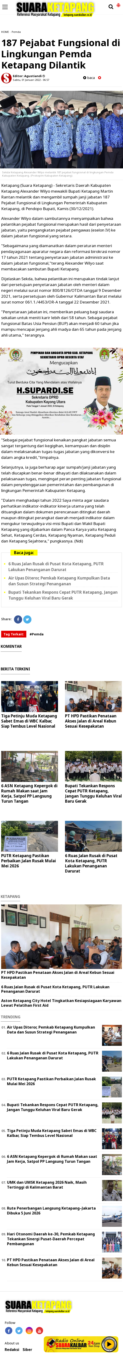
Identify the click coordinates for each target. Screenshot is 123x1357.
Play (109, 1344)
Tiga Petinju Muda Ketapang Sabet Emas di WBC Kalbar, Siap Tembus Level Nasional (29, 721)
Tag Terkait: (13, 634)
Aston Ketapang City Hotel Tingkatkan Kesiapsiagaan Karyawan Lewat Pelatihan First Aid (61, 1003)
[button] (118, 3)
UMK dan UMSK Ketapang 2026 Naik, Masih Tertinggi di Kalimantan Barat (47, 1185)
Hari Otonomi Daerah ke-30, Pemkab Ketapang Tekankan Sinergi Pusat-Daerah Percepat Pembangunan (51, 1238)
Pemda (16, 32)
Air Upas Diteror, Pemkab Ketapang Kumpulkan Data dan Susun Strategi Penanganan (51, 1030)
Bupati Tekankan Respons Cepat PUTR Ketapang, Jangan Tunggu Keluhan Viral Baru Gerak (93, 793)
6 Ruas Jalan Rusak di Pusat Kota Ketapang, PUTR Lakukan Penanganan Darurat (91, 863)
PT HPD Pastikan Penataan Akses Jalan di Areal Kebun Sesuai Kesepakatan (90, 721)
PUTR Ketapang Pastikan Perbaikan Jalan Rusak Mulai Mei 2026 (28, 861)
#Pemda (37, 634)
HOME (5, 32)
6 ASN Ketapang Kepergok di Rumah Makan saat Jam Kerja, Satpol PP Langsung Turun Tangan (29, 793)
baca (89, 78)
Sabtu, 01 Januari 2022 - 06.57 (31, 80)
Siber (27, 1349)
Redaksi (12, 1349)
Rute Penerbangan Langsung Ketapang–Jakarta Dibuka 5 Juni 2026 (51, 1211)
